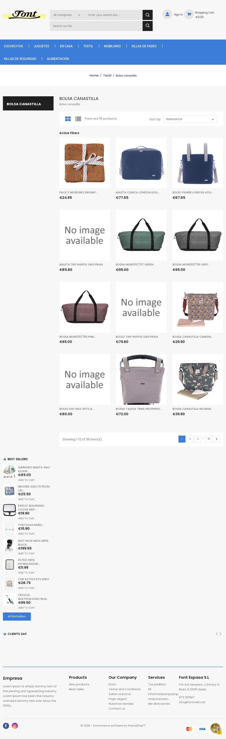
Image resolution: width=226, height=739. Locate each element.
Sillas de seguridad (20, 59)
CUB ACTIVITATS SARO (33, 579)
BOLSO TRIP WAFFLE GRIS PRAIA (137, 337)
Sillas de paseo (144, 46)
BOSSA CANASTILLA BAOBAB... (192, 409)
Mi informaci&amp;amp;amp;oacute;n (163, 694)
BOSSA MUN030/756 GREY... (191, 264)
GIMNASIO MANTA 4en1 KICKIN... (34, 469)
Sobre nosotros (120, 694)
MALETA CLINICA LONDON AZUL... (137, 192)
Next (216, 439)
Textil (88, 46)
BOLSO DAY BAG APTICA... (76, 409)
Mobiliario (112, 46)
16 (209, 439)
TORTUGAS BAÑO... (31, 525)
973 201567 (187, 697)
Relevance (190, 119)
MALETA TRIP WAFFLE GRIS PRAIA (81, 264)
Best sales (76, 689)
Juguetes (41, 46)
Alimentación (58, 59)
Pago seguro (118, 699)
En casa (66, 46)
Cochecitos (13, 46)
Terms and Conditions (125, 689)
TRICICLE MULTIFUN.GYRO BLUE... (33, 597)
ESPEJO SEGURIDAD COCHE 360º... (31, 508)
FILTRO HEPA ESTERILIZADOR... (29, 562)
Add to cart (26, 480)
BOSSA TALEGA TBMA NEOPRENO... (139, 409)
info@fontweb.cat (192, 702)
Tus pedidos (157, 684)
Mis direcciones (159, 704)
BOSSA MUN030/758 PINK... (77, 337)
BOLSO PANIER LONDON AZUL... (192, 192)
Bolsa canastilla (24, 104)
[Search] (97, 26)
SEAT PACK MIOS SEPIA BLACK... (33, 543)
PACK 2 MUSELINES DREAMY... (78, 192)
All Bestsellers (17, 616)
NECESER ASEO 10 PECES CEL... (34, 488)
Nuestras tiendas (121, 704)
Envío (112, 684)
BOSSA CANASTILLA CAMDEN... (192, 337)
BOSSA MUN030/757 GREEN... (135, 264)
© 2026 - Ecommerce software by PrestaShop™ (113, 726)
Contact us (117, 708)
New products (79, 684)
